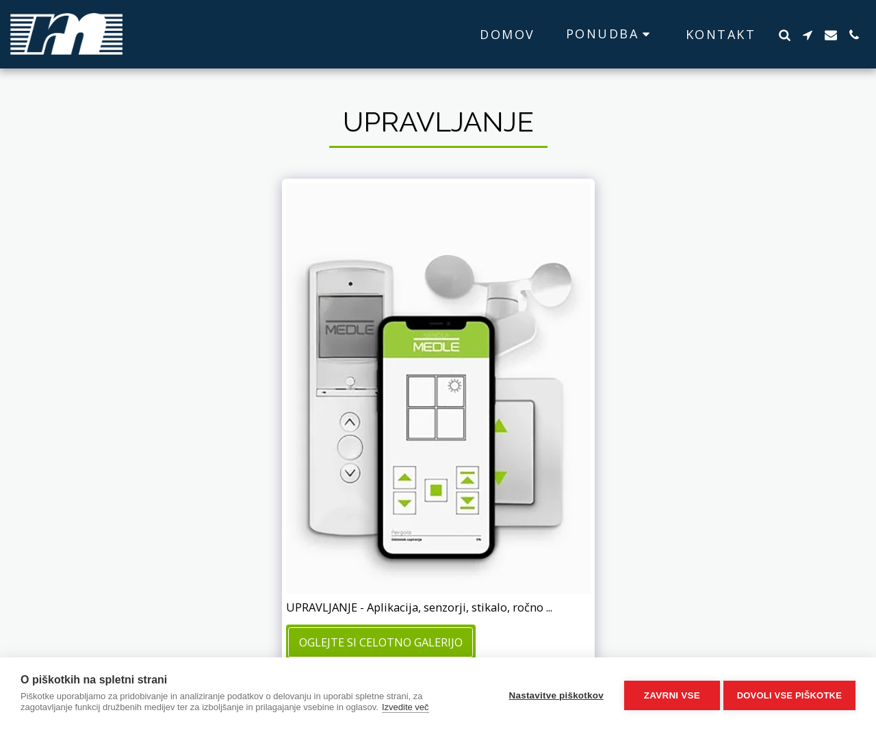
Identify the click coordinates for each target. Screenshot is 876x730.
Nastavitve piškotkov (552, 694)
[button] (610, 34)
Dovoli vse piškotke (789, 694)
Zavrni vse (669, 694)
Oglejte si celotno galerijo (381, 642)
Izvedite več (405, 707)
